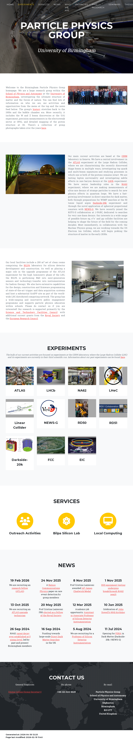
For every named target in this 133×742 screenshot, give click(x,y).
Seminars (115, 5)
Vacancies (81, 5)
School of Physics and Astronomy (24, 93)
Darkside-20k (100, 203)
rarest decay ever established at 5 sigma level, (20, 636)
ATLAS (76, 162)
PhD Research (98, 7)
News (57, 5)
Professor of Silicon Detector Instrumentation (82, 639)
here (43, 128)
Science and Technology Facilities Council (32, 312)
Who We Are (68, 8)
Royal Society (52, 315)
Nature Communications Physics (50, 588)
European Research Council (24, 318)
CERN (124, 156)
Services (43, 5)
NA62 (124, 184)
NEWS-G (89, 209)
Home (10, 5)
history (36, 109)
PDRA (118, 633)
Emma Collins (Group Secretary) (24, 691)
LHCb (111, 181)
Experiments (26, 5)
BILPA (27, 265)
